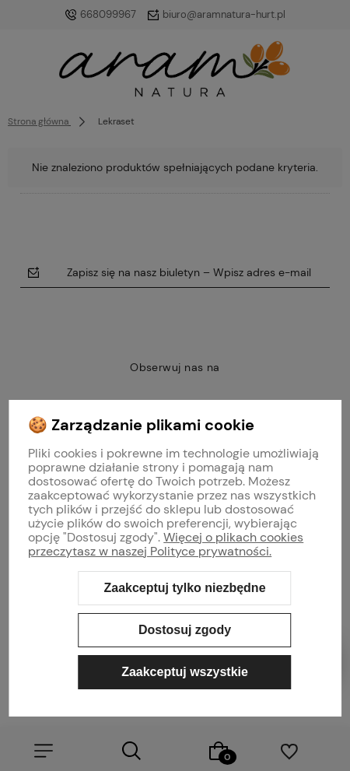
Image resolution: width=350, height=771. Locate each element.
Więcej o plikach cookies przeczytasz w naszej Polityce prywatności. (165, 544)
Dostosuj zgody (184, 629)
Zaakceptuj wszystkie (184, 671)
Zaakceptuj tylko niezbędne (184, 587)
